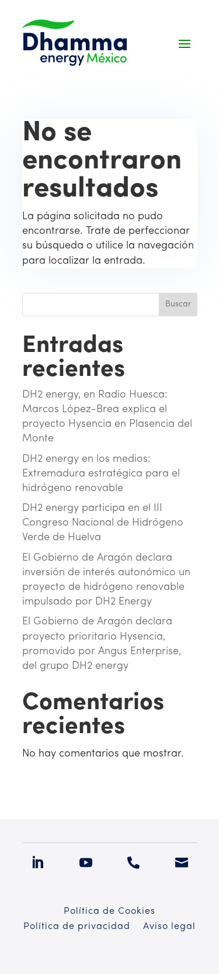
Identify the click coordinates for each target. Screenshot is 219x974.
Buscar (178, 304)
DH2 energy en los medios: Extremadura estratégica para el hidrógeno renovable (101, 474)
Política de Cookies (109, 911)
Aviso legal (169, 927)
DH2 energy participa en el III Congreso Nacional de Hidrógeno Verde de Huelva (102, 523)
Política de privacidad (76, 927)
